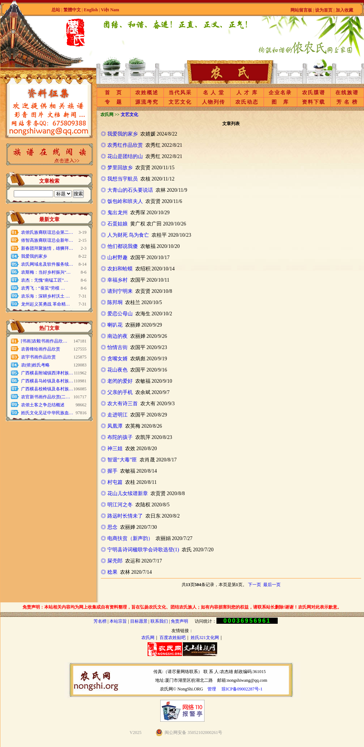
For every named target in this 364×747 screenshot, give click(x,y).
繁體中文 (72, 9)
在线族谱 (347, 92)
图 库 (280, 102)
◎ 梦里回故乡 (117, 167)
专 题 (113, 102)
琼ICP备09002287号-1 (242, 689)
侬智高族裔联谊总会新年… (47, 240)
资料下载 (313, 102)
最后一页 (272, 584)
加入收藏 (344, 10)
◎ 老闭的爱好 (117, 381)
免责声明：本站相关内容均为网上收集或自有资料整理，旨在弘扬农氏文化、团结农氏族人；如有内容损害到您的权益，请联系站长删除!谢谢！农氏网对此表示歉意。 (182, 607)
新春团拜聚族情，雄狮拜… (47, 248)
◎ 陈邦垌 (112, 302)
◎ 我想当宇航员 (119, 179)
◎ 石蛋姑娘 (114, 224)
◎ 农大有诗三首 (119, 403)
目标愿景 (139, 621)
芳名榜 (100, 621)
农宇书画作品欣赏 (38, 357)
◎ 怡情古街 (114, 347)
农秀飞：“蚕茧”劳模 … (43, 288)
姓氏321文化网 (205, 637)
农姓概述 (146, 92)
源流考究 (146, 102)
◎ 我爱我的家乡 (119, 134)
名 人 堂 (213, 92)
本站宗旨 (118, 621)
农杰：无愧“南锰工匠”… (45, 280)
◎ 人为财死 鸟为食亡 (125, 235)
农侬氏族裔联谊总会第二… (47, 232)
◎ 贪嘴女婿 (114, 358)
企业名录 (280, 92)
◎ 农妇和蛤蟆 (117, 268)
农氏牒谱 (313, 92)
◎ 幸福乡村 (114, 280)
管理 (211, 689)
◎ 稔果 (109, 572)
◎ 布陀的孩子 (117, 437)
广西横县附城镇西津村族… (47, 372)
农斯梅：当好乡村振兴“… (46, 272)
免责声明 (179, 621)
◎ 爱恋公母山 (117, 313)
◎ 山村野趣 (114, 257)
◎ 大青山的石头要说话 (127, 190)
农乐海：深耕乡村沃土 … (45, 296)
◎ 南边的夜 (114, 336)
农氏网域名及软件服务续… (47, 264)
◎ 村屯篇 (112, 482)
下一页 (254, 584)
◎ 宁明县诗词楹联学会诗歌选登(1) (140, 549)
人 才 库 (247, 92)
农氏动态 (246, 102)
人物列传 (213, 102)
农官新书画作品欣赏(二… (45, 396)
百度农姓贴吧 (173, 637)
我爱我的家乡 (34, 256)
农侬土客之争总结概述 (43, 404)
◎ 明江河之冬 (117, 504)
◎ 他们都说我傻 (119, 246)
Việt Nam (110, 9)
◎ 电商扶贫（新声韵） (127, 538)
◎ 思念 (109, 527)
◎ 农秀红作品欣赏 (122, 145)
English (91, 9)
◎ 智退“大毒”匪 (119, 459)
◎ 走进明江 (114, 415)
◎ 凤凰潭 (112, 426)
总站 (55, 9)
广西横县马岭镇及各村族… (47, 380)
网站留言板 (301, 10)
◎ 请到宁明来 (117, 291)
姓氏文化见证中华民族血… (47, 412)
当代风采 (180, 92)
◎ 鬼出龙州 (114, 212)
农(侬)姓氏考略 (35, 365)
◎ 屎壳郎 (112, 561)
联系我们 (159, 621)
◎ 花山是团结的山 (122, 156)
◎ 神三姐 (112, 448)
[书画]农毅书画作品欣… (44, 341)
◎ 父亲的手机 (117, 392)
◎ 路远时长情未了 (122, 516)
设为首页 (323, 10)
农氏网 (147, 637)
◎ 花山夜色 (114, 370)
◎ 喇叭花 (112, 325)
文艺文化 (180, 102)
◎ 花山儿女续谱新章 (124, 493)
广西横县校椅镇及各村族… (47, 388)
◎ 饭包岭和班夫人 (122, 201)
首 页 (113, 92)
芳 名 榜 (347, 102)
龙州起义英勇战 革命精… (45, 304)
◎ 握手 (109, 471)
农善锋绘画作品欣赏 (40, 349)
